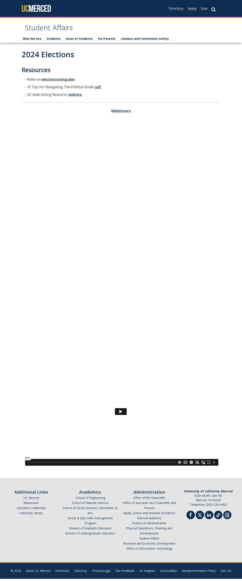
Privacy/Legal (101, 574)
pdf (98, 90)
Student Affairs (54, 30)
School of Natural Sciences (90, 506)
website (75, 97)
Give (204, 8)
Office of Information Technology (149, 552)
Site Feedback (124, 574)
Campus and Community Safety (145, 42)
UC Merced (31, 501)
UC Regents (147, 574)
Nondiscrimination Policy (199, 574)
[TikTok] (218, 517)
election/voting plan (58, 82)
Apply (192, 8)
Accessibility (168, 574)
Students (54, 42)
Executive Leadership (31, 511)
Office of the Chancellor (149, 501)
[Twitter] (199, 517)
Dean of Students (79, 42)
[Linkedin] (209, 519)
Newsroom (31, 506)
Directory (176, 8)
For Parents (107, 42)
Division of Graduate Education (90, 531)
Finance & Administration (149, 526)
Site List (226, 574)
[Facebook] (191, 519)
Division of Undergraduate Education (90, 536)
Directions (62, 574)
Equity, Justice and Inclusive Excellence (149, 516)
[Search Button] (213, 9)
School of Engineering (90, 501)
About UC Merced (38, 574)
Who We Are (32, 42)
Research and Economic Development (149, 547)
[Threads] (227, 517)
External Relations (149, 521)
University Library (31, 516)
